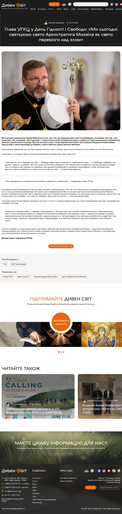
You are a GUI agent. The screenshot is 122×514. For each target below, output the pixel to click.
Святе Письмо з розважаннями (44, 500)
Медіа (66, 9)
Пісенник (35, 493)
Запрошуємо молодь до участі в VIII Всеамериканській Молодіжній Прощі (34, 410)
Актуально (42, 9)
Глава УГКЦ (8, 277)
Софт (73, 9)
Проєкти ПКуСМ (66, 481)
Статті (51, 9)
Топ (4, 264)
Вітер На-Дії (37, 503)
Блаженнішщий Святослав (45, 277)
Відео (34, 490)
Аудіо (34, 487)
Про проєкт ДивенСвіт (68, 478)
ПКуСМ (33, 9)
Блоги (59, 9)
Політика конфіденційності (13, 509)
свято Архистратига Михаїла (74, 277)
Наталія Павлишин (56, 23)
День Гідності (23, 277)
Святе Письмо (83, 9)
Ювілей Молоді (97, 9)
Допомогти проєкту (61, 322)
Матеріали (109, 9)
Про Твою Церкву (18, 264)
